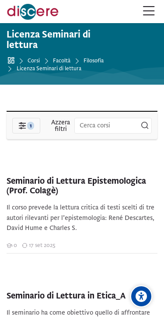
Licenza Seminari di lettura (49, 69)
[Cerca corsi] (144, 125)
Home (12, 61)
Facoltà (61, 61)
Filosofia (94, 61)
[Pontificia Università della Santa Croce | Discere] (33, 11)
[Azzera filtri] (60, 125)
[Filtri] (26, 126)
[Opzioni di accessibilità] (141, 296)
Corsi (34, 61)
